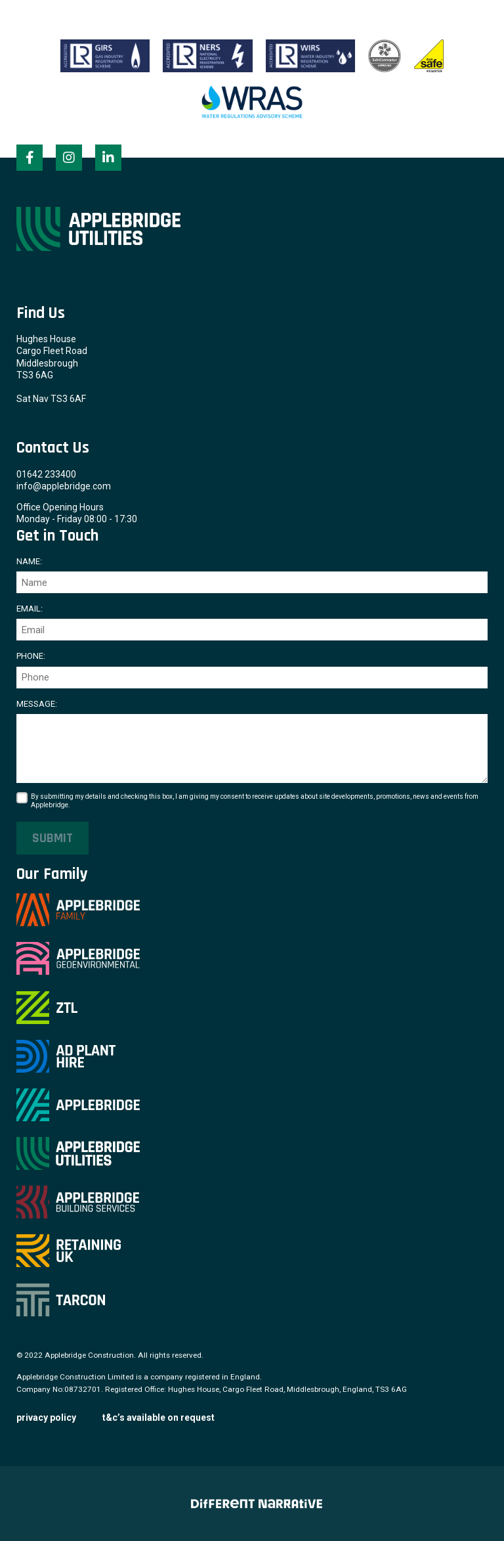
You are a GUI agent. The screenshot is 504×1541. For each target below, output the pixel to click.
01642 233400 (46, 474)
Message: (36, 704)
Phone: (30, 656)
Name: (29, 561)
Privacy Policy (46, 1417)
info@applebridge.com (63, 486)
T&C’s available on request (158, 1417)
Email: (29, 609)
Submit (52, 838)
